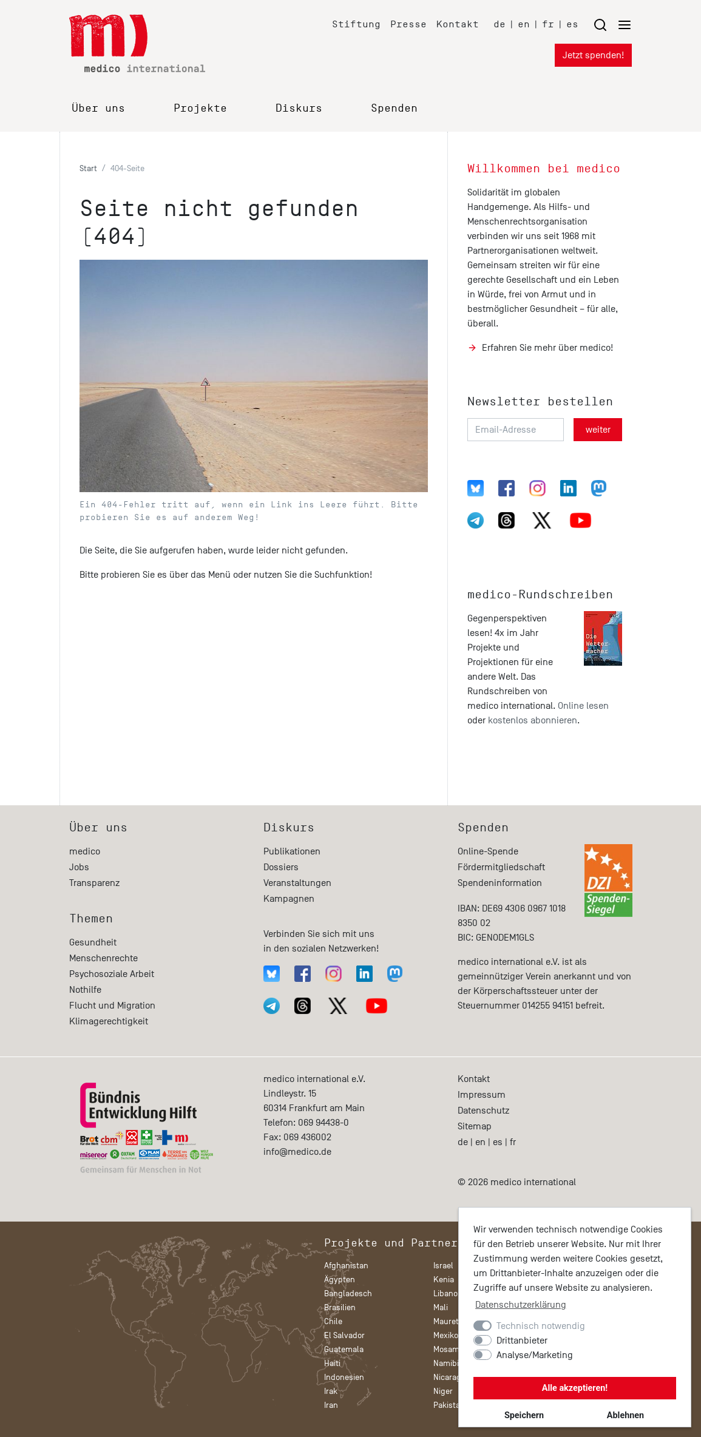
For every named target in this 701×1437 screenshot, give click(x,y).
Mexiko (445, 1335)
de (499, 24)
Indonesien (344, 1377)
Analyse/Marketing (534, 1355)
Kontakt (457, 24)
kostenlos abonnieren (532, 720)
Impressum (482, 1094)
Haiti (332, 1363)
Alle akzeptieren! (575, 1388)
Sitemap (475, 1126)
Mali (440, 1307)
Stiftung (356, 24)
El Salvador (344, 1335)
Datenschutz (483, 1110)
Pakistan (449, 1405)
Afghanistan (346, 1265)
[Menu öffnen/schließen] (612, 24)
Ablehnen (625, 1415)
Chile (333, 1321)
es (572, 24)
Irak (330, 1391)
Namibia (448, 1363)
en (524, 24)
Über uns (98, 108)
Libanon (447, 1293)
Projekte (200, 108)
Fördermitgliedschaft (501, 867)
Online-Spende (488, 851)
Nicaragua (451, 1377)
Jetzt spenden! (593, 55)
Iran (331, 1405)
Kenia (443, 1279)
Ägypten (339, 1279)
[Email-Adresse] (515, 429)
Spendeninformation (500, 882)
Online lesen (583, 705)
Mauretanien (456, 1321)
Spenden (394, 108)
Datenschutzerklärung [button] (520, 1304)
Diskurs (299, 108)
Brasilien (340, 1307)
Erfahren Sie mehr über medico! (547, 347)
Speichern (524, 1415)
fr (548, 24)
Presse (408, 24)
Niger (443, 1391)
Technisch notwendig (540, 1325)
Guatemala (344, 1349)
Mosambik (451, 1349)
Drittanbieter (521, 1340)
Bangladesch (348, 1293)
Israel (443, 1265)
